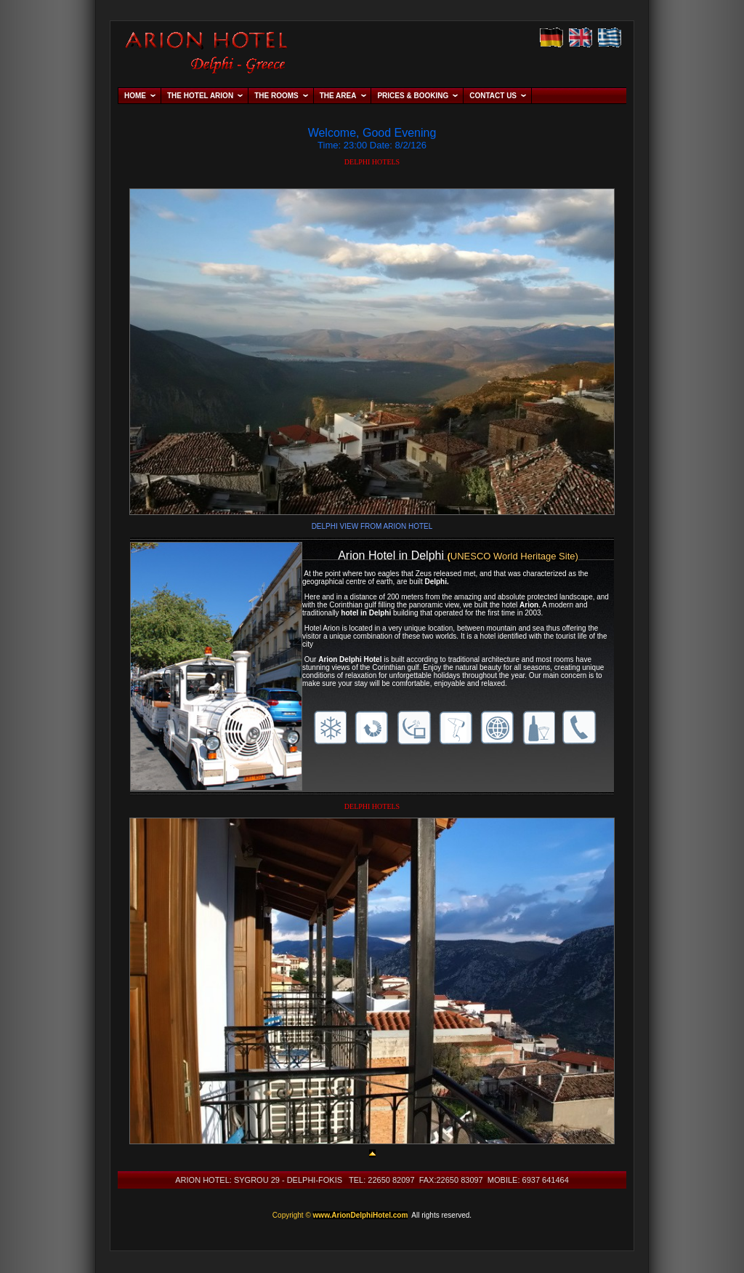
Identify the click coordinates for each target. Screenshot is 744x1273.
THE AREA (338, 96)
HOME (135, 96)
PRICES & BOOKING (412, 96)
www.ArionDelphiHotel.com (360, 1215)
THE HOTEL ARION (200, 96)
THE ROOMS (276, 96)
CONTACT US (493, 96)
